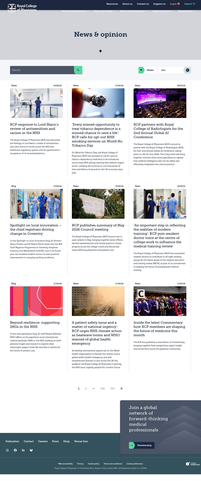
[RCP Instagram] (7, 457)
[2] (121, 395)
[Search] (42, 77)
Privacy (80, 470)
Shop (66, 448)
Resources (112, 4)
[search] (78, 77)
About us (127, 4)
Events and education (75, 11)
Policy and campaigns (134, 11)
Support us (159, 4)
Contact (29, 448)
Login (175, 4)
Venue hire (81, 448)
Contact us (143, 4)
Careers (43, 448)
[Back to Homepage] (20, 8)
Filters (146, 77)
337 (112, 395)
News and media (105, 11)
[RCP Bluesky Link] (31, 457)
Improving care (163, 11)
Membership (186, 11)
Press (55, 448)
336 (102, 395)
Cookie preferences (135, 470)
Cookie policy (93, 470)
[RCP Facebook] (15, 457)
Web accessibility (65, 470)
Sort (163, 76)
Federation (12, 448)
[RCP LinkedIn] (23, 457)
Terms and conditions (113, 470)
